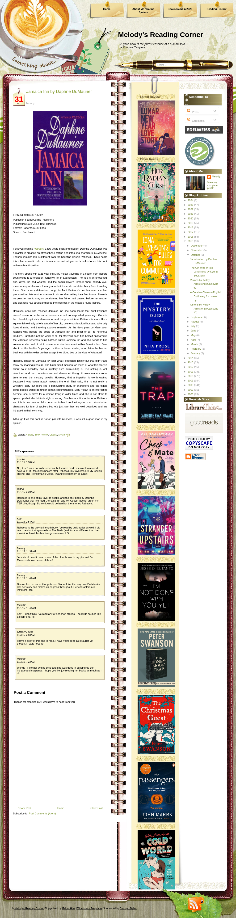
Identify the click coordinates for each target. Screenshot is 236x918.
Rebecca (39, 248)
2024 (191, 200)
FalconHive (68, 908)
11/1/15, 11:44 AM (26, 608)
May (193, 335)
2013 (191, 362)
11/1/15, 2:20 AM (25, 492)
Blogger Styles (128, 908)
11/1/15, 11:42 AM (26, 578)
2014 (191, 357)
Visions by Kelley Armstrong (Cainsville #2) (204, 284)
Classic (53, 434)
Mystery (63, 434)
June (194, 330)
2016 (191, 236)
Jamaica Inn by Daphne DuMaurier (59, 91)
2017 (191, 232)
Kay (19, 518)
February (196, 348)
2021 (191, 213)
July (193, 326)
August (195, 321)
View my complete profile (212, 185)
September (197, 317)
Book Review (41, 434)
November (197, 250)
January (196, 353)
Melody (21, 548)
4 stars (29, 434)
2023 (191, 204)
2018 (191, 227)
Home (106, 9)
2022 (191, 209)
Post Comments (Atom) (42, 813)
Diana (20, 488)
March (195, 344)
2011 (191, 371)
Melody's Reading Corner (160, 34)
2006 (191, 394)
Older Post (96, 808)
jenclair (21, 459)
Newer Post (24, 808)
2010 (191, 376)
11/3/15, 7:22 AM (25, 662)
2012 (191, 366)
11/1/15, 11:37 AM (26, 551)
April (194, 339)
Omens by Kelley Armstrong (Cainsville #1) (204, 308)
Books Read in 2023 (180, 9)
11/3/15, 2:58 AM (25, 635)
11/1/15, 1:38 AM (25, 462)
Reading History (216, 9)
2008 (191, 385)
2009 (191, 380)
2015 (191, 241)
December (197, 245)
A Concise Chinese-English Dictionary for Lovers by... (205, 296)
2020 (191, 218)
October (196, 254)
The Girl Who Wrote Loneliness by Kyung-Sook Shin (204, 271)
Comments (195, 120)
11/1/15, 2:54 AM (25, 521)
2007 (191, 389)
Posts (192, 112)
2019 (191, 223)
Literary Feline (25, 631)
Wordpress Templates (89, 908)
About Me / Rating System (143, 11)
